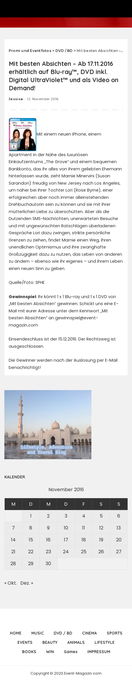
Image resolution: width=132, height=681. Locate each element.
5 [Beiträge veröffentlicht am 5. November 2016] (101, 516)
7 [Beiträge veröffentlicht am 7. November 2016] (13, 528)
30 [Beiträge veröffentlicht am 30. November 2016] (48, 563)
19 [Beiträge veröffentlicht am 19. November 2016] (101, 539)
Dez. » (26, 583)
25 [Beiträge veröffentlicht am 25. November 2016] (83, 551)
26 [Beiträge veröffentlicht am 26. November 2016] (101, 551)
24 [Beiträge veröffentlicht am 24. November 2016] (66, 551)
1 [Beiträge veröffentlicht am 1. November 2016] (31, 516)
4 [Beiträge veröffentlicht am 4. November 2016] (83, 516)
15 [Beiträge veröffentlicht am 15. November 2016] (31, 539)
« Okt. (10, 583)
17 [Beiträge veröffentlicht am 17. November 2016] (66, 539)
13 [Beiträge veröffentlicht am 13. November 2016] (119, 528)
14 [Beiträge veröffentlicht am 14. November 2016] (13, 539)
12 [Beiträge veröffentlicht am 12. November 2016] (101, 528)
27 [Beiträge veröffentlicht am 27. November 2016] (119, 551)
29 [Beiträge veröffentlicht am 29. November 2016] (30, 563)
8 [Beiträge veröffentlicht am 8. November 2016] (30, 528)
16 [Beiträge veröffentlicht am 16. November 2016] (48, 539)
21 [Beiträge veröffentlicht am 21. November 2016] (13, 551)
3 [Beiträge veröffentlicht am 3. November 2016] (66, 516)
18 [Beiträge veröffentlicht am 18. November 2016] (84, 539)
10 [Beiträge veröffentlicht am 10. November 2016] (66, 528)
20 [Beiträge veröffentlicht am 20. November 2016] (119, 539)
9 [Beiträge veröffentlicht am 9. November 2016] (48, 528)
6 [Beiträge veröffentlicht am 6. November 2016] (118, 516)
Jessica (16, 99)
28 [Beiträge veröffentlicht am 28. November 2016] (13, 563)
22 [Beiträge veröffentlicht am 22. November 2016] (30, 551)
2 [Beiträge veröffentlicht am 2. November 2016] (48, 516)
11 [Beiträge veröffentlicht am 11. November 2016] (83, 528)
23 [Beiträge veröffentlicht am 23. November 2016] (48, 551)
